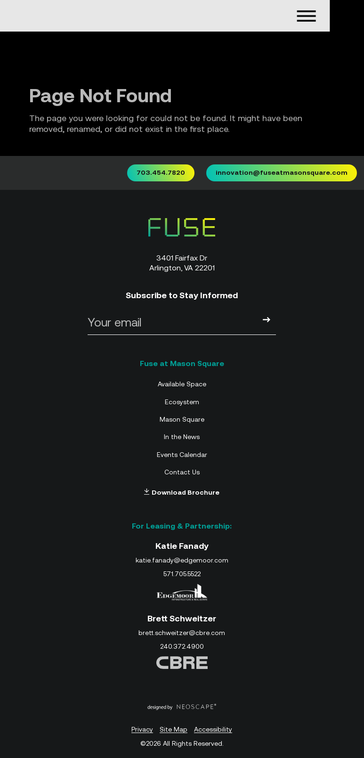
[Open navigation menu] (279, 16)
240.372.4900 (182, 646)
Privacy (142, 729)
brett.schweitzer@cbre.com (181, 632)
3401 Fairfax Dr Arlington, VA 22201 (182, 262)
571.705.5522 (182, 574)
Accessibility (213, 729)
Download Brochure (181, 492)
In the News (182, 436)
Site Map (173, 729)
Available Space (182, 384)
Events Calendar (182, 454)
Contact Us (182, 472)
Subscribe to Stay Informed (182, 295)
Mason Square (182, 419)
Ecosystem (182, 402)
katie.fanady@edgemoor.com (182, 560)
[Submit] (266, 320)
